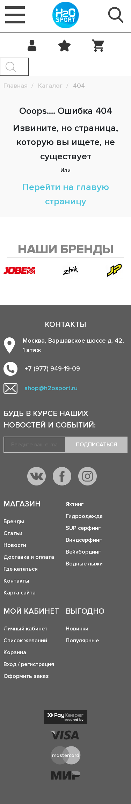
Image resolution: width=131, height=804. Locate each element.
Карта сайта (19, 592)
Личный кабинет (25, 628)
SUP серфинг (83, 528)
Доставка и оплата (28, 557)
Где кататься (20, 568)
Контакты (16, 580)
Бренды (13, 521)
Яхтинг (74, 504)
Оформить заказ (26, 676)
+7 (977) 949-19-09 (52, 368)
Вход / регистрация (28, 664)
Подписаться (96, 444)
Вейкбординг (83, 551)
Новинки (77, 628)
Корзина (14, 652)
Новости (14, 545)
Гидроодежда (84, 516)
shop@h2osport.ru (51, 388)
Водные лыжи (84, 563)
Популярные (82, 640)
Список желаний (25, 640)
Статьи (12, 533)
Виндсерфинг (84, 539)
